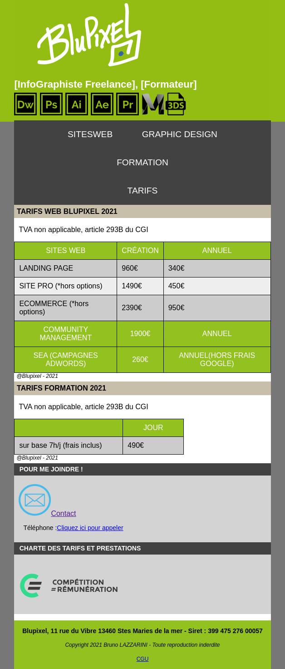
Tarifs (143, 190)
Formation (142, 162)
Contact (63, 513)
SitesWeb (90, 134)
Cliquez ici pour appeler (90, 527)
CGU (143, 659)
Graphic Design (179, 134)
